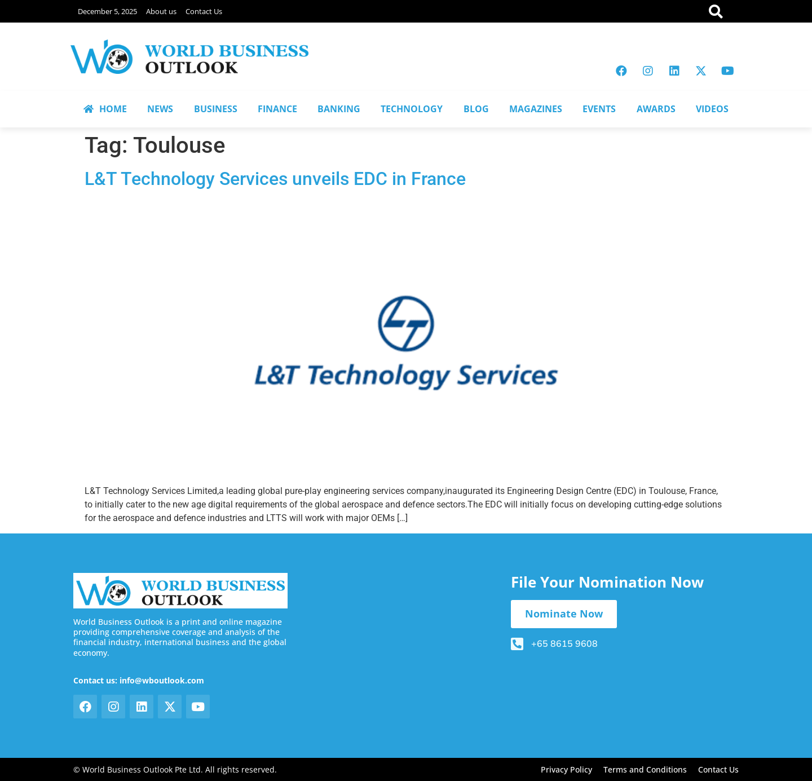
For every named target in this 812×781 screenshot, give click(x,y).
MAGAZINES (535, 109)
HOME (105, 109)
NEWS (160, 109)
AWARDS (656, 109)
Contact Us (204, 11)
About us (161, 11)
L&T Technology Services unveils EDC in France (275, 178)
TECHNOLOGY (412, 109)
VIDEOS (712, 109)
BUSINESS (215, 109)
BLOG (476, 109)
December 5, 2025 (107, 11)
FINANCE (277, 109)
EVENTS (599, 109)
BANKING (338, 109)
